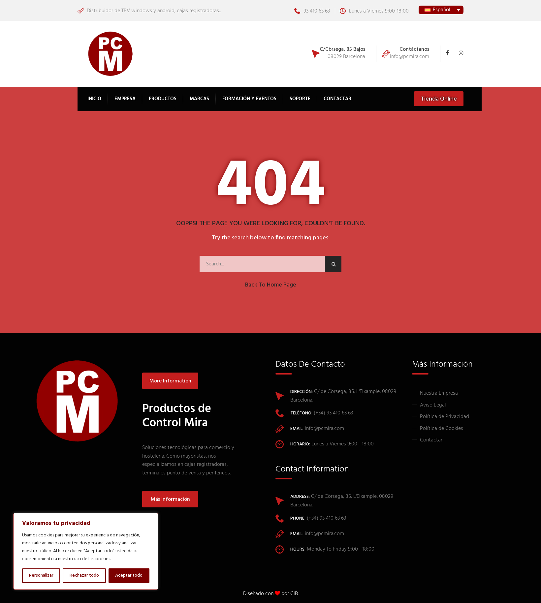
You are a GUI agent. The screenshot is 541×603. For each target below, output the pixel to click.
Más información (170, 499)
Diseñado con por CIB (270, 593)
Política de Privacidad (444, 416)
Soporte (300, 99)
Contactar (337, 99)
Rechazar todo (84, 575)
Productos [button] (162, 99)
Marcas (199, 99)
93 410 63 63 (312, 11)
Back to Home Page (270, 285)
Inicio (94, 99)
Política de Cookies (441, 428)
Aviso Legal (433, 405)
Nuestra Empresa (439, 393)
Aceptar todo (129, 575)
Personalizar (41, 575)
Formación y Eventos (249, 99)
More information (170, 381)
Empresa (125, 99)
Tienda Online (439, 99)
